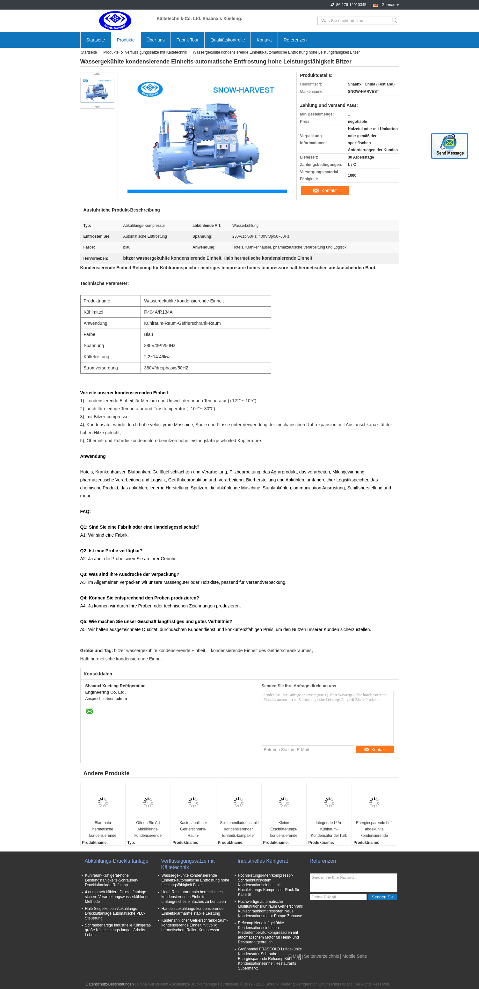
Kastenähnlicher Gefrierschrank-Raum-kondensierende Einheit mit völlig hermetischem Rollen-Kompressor (195, 925)
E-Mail (294, 956)
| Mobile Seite (353, 956)
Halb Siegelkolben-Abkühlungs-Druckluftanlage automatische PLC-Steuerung (115, 913)
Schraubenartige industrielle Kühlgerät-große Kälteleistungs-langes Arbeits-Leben (118, 930)
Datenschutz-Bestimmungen (110, 984)
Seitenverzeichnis (321, 956)
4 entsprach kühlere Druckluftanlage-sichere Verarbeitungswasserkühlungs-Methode (118, 897)
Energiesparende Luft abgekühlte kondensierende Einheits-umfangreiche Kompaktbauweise (374, 830)
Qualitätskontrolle (227, 39)
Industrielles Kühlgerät (263, 861)
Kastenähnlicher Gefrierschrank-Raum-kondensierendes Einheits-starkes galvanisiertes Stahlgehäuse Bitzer (193, 830)
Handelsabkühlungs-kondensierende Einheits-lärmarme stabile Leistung (193, 911)
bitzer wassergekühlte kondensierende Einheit (159, 650)
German (390, 4)
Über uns (156, 39)
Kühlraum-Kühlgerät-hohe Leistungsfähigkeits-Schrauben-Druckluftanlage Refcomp (112, 880)
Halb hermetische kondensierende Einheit (121, 658)
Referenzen (295, 39)
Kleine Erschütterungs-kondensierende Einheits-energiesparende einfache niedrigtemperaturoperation (284, 830)
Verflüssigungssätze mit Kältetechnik (156, 52)
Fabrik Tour (188, 39)
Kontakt (264, 39)
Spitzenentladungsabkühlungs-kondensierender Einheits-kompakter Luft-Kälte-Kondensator (239, 830)
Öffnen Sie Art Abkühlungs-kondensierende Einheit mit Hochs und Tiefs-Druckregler (148, 830)
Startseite (95, 39)
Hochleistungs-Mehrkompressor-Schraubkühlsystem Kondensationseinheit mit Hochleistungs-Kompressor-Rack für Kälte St (269, 885)
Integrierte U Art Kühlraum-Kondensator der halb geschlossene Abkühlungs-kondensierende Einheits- (329, 830)
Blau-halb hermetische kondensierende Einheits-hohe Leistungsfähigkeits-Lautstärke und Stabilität (103, 830)
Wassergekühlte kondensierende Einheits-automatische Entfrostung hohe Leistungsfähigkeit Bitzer (195, 880)
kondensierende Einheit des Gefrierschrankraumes (261, 650)
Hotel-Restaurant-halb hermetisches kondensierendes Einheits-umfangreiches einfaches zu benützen (194, 897)
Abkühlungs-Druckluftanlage (117, 861)
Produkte (126, 39)
